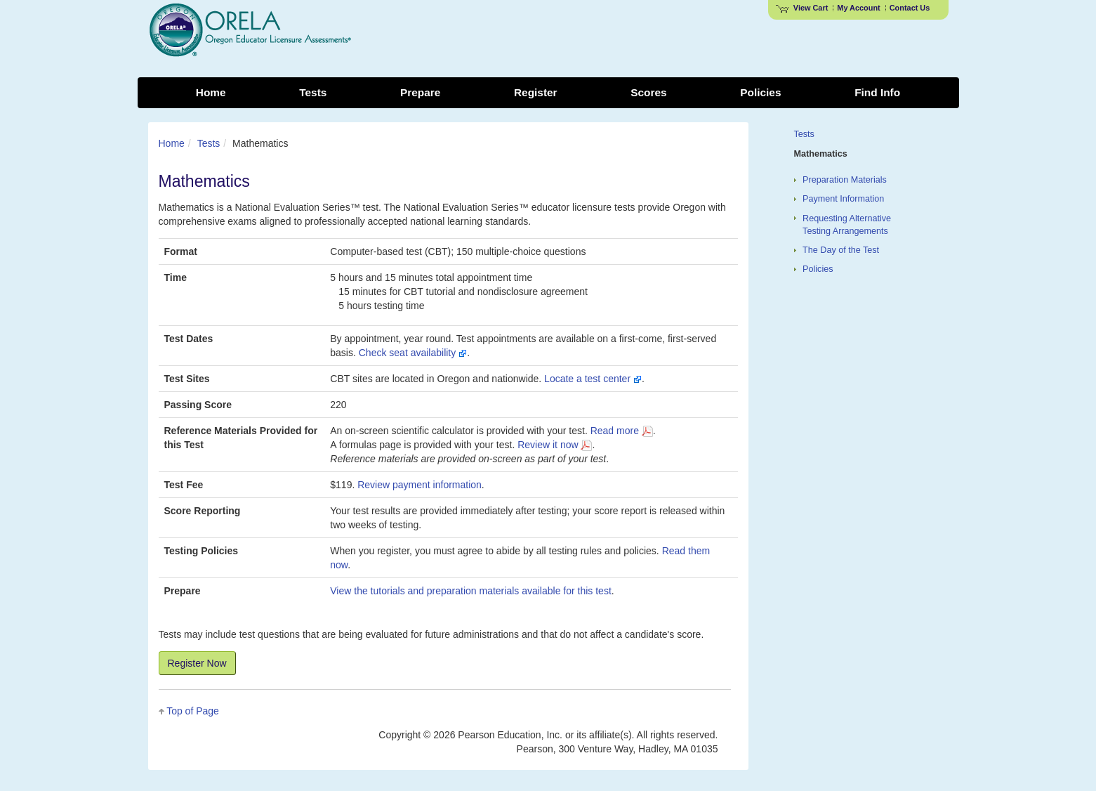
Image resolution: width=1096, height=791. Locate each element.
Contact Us (910, 8)
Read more (621, 430)
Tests (208, 143)
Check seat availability (413, 352)
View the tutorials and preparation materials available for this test (471, 590)
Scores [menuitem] (648, 92)
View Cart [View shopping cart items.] (802, 8)
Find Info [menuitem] (877, 92)
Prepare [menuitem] (420, 92)
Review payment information (419, 484)
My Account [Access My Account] (858, 8)
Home (172, 143)
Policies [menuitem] (760, 92)
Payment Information (843, 199)
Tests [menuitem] (312, 92)
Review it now (554, 444)
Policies (818, 269)
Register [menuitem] (535, 92)
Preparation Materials (845, 180)
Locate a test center (593, 378)
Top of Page (192, 711)
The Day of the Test (841, 250)
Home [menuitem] (211, 92)
